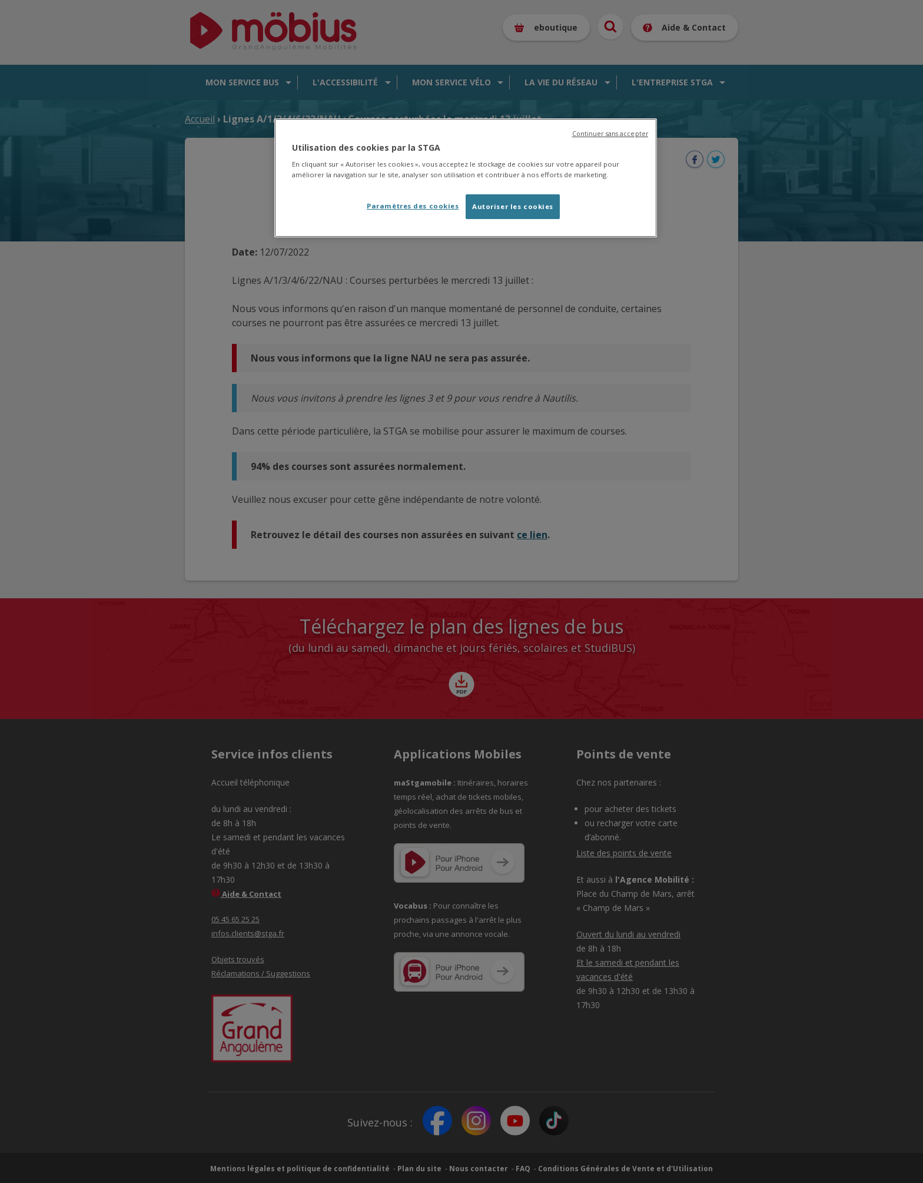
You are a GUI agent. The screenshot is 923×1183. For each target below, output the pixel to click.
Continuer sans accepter (610, 134)
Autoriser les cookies (512, 206)
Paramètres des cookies (413, 205)
